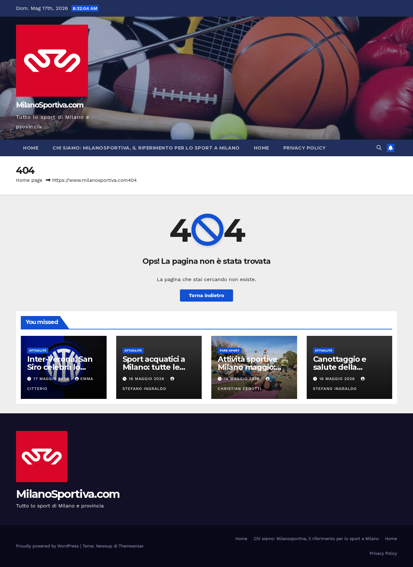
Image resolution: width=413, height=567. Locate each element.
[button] (379, 148)
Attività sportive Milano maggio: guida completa (247, 367)
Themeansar (131, 546)
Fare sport (229, 350)
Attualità (37, 350)
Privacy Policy (304, 148)
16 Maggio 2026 (147, 379)
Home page (29, 180)
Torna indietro (206, 295)
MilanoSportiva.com (49, 105)
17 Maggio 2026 (52, 379)
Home (30, 148)
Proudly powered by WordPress (48, 546)
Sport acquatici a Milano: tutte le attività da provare (157, 367)
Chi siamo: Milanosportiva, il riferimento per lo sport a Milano (146, 148)
